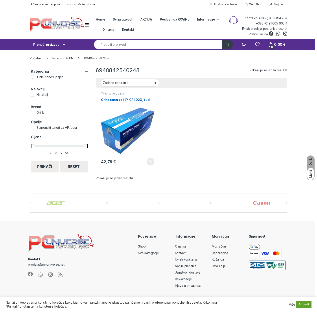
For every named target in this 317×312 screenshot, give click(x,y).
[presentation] (286, 203)
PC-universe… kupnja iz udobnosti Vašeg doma (63, 4)
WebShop (253, 4)
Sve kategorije (148, 253)
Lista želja (218, 266)
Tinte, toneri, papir (112, 93)
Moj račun (278, 4)
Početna (36, 58)
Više (292, 304)
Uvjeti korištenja (186, 259)
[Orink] (32, 112)
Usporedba (220, 253)
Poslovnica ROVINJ (175, 19)
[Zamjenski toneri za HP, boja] (32, 127)
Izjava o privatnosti (188, 285)
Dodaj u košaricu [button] (150, 161)
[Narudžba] (129, 83)
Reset (74, 167)
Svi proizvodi (122, 19)
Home (100, 19)
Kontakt (128, 29)
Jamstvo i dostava (188, 272)
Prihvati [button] (304, 304)
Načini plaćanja (185, 266)
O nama (108, 29)
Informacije (206, 19)
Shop (142, 246)
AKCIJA (146, 19)
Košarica (218, 259)
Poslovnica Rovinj (223, 4)
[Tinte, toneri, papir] (32, 77)
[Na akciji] (32, 94)
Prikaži (44, 167)
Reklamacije (183, 279)
